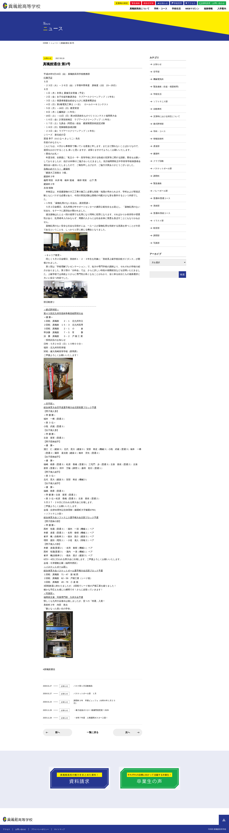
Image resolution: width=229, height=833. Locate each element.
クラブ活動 (158, 161)
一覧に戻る (92, 732)
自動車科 (157, 109)
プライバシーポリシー (40, 829)
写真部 (156, 243)
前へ (57, 732)
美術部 (156, 206)
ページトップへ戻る (224, 820)
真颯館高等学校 (21, 5)
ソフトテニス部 (160, 101)
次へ (127, 732)
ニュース (54, 43)
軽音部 (156, 228)
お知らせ (157, 64)
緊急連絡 (157, 183)
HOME (45, 43)
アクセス (6, 829)
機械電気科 (158, 79)
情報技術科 (158, 139)
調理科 (156, 176)
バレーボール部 (160, 191)
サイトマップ (59, 829)
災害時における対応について (166, 116)
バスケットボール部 (162, 168)
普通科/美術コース (161, 213)
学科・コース (159, 131)
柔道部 (156, 146)
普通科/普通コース (161, 198)
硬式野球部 (158, 124)
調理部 (156, 235)
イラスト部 (158, 220)
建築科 (156, 153)
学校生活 (157, 94)
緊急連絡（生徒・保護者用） (166, 86)
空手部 (156, 72)
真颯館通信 (49, 669)
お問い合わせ (20, 829)
